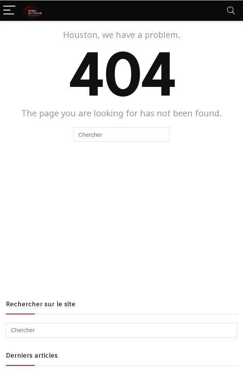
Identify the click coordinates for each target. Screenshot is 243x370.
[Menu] (9, 10)
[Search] (231, 10)
